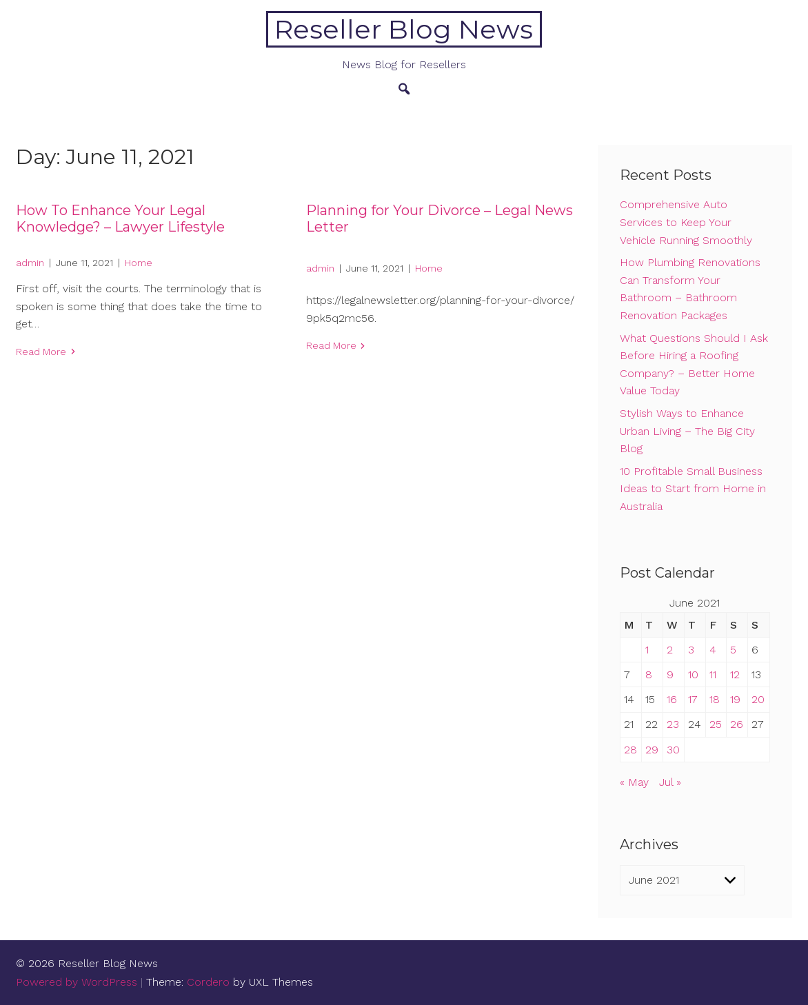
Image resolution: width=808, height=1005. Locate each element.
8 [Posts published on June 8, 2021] (648, 674)
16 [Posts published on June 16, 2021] (672, 699)
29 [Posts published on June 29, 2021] (651, 749)
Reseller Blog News (403, 29)
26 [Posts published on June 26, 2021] (736, 724)
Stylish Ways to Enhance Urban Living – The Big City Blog (687, 431)
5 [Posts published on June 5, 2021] (733, 649)
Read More (41, 351)
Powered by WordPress (76, 981)
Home (138, 262)
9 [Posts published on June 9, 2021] (670, 674)
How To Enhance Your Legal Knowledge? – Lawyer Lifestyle (120, 218)
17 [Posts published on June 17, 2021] (693, 699)
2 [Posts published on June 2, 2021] (670, 649)
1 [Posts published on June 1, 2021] (647, 649)
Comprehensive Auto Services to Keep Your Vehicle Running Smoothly (686, 222)
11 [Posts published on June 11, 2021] (712, 674)
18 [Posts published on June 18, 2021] (714, 699)
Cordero (208, 981)
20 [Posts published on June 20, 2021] (758, 699)
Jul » (670, 782)
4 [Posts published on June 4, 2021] (712, 649)
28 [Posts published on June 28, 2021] (630, 749)
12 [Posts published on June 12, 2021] (735, 674)
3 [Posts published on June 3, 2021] (691, 649)
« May (634, 782)
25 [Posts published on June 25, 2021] (715, 724)
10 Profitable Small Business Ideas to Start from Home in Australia (693, 489)
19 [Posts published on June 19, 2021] (735, 699)
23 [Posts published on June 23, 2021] (673, 724)
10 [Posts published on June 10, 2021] (693, 674)
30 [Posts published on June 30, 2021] (673, 749)
